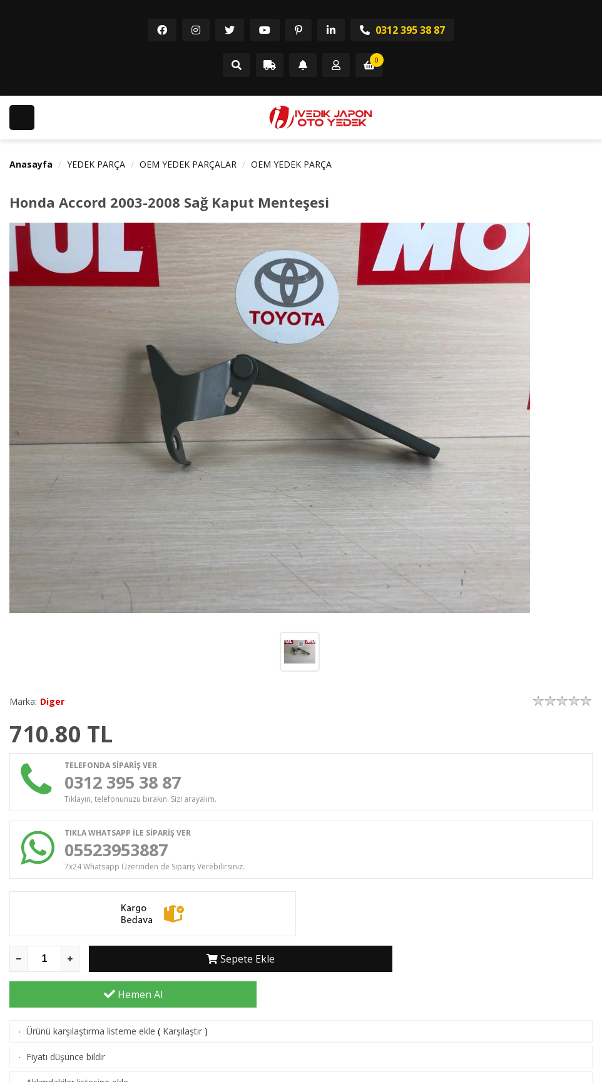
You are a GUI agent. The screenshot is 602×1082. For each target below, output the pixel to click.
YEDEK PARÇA (96, 164)
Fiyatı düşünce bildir (65, 1026)
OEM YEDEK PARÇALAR (188, 164)
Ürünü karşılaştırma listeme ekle (90, 1000)
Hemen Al (469, 964)
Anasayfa (31, 164)
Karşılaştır (182, 1000)
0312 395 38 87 (402, 30)
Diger (52, 701)
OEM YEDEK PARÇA (291, 164)
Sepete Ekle (212, 964)
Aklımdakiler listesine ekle (77, 1052)
